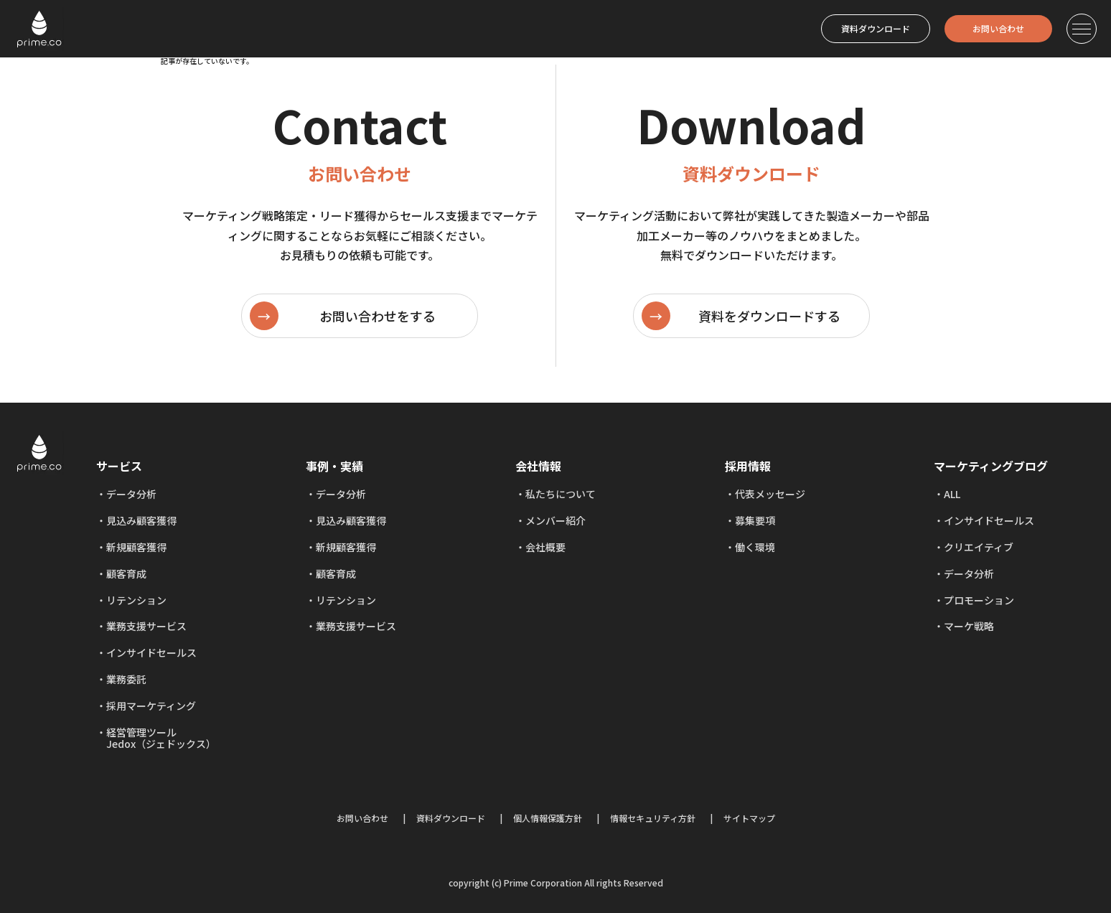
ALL (952, 494)
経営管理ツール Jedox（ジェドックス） (156, 738)
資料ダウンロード (875, 28)
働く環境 (755, 547)
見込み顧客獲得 (141, 520)
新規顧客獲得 (136, 547)
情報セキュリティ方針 (652, 818)
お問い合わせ (998, 28)
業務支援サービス (146, 626)
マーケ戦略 (969, 626)
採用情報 (748, 465)
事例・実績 (334, 465)
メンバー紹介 (555, 520)
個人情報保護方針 (547, 818)
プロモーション (979, 600)
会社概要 (545, 547)
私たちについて (560, 494)
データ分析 (131, 494)
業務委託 (126, 679)
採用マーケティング (151, 705)
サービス (119, 465)
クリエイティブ (978, 547)
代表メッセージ (770, 494)
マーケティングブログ (991, 465)
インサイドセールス (151, 652)
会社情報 (538, 465)
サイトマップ (749, 818)
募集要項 (755, 520)
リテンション (136, 600)
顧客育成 (126, 573)
